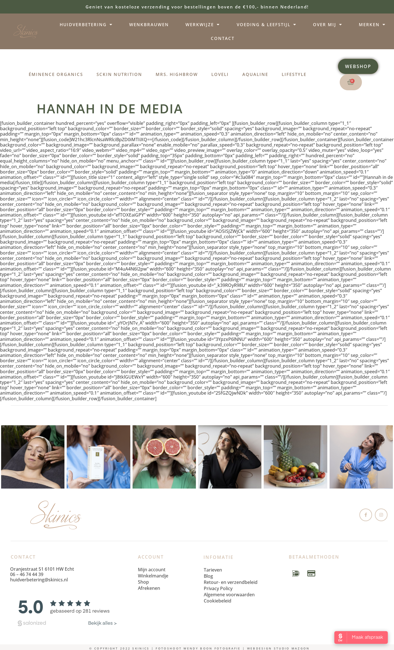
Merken (372, 25)
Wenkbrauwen (149, 24)
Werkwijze (202, 25)
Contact (222, 38)
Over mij (327, 25)
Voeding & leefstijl (266, 25)
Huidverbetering (86, 25)
